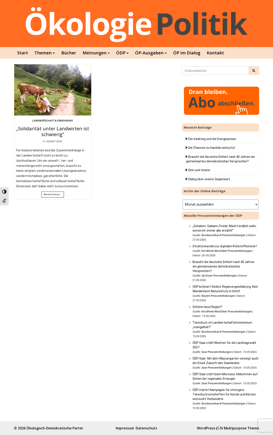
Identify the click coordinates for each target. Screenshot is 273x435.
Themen (43, 53)
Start (22, 53)
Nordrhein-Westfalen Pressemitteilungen (227, 250)
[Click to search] (253, 70)
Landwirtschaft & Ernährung (52, 121)
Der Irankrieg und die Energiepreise (212, 139)
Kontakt (215, 53)
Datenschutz (146, 428)
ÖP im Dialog (186, 53)
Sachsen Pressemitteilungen (219, 275)
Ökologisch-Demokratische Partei (54, 428)
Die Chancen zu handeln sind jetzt (211, 147)
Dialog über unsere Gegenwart (209, 179)
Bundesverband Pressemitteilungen (223, 235)
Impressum (125, 428)
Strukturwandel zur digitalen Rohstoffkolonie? (225, 246)
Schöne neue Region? (207, 307)
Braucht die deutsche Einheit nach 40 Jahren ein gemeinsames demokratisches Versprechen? (223, 266)
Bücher (68, 53)
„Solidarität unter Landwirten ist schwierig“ (52, 131)
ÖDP (120, 53)
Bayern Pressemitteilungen (218, 295)
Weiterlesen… (53, 194)
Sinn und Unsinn (199, 170)
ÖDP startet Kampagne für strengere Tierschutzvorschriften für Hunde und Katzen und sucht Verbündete (224, 394)
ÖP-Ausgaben (149, 53)
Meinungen (94, 53)
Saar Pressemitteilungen (216, 352)
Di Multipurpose (231, 428)
